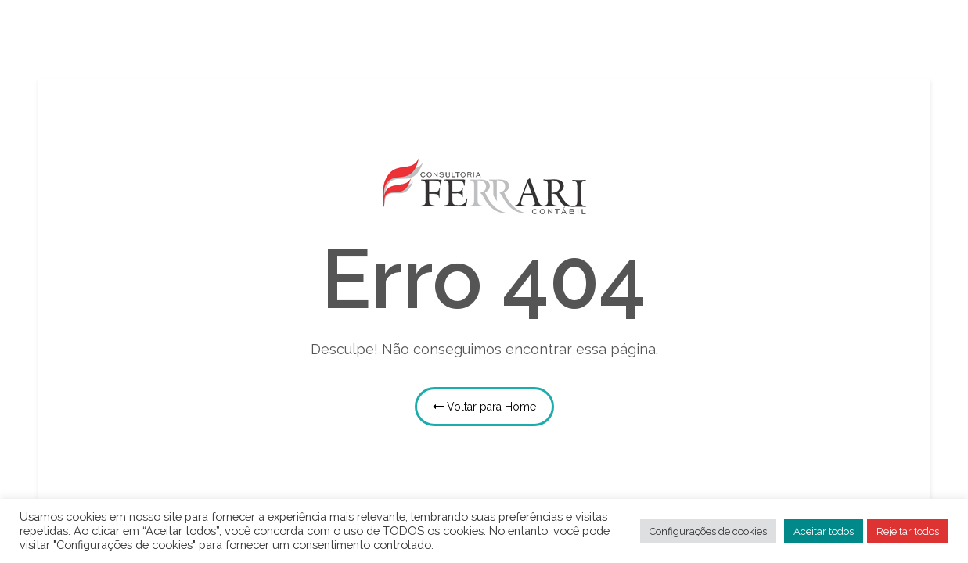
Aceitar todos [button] (823, 531)
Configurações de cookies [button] (708, 531)
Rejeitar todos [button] (907, 531)
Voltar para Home (484, 406)
